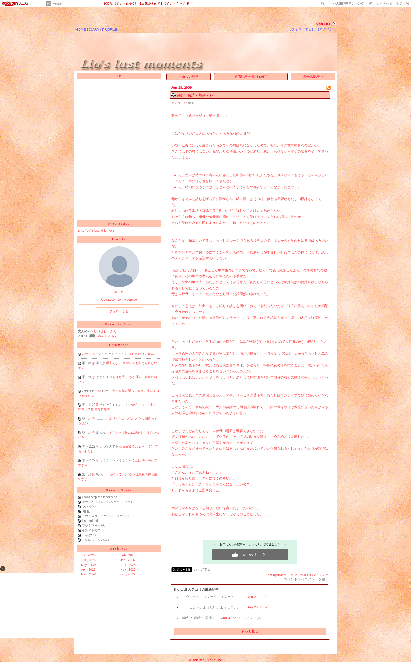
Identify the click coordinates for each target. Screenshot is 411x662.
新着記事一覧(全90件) (250, 76)
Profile (119, 239)
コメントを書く (316, 579)
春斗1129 (88, 405)
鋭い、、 (102, 474)
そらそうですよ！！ (114, 405)
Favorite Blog (119, 324)
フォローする (119, 311)
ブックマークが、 (94, 525)
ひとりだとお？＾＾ (110, 354)
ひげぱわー (90, 391)
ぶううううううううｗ (116, 460)
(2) (212, 95)
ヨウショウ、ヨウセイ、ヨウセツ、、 (108, 516)
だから (107, 391)
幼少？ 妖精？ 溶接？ (198, 618)
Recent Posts (119, 490)
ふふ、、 (102, 419)
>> (348, 4)
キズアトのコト (93, 530)
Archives (119, 548)
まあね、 (102, 432)
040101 (323, 24)
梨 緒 (86, 363)
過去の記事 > (313, 76)
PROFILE (109, 29)
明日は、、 (90, 511)
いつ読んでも (109, 446)
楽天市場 (402, 4)
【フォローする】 (301, 29)
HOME (80, 29)
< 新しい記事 (189, 76)
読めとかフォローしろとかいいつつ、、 (110, 502)
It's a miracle (90, 521)
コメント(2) (293, 579)
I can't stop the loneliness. (100, 497)
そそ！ (101, 377)
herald (190, 102)
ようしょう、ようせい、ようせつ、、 (211, 607)
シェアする (202, 569)
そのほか (58, 4)
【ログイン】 (326, 29)
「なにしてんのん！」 (97, 540)
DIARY (94, 29)
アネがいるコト (93, 535)
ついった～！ (91, 506)
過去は (101, 363)
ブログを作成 (383, 4)
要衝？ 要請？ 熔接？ (193, 95)
